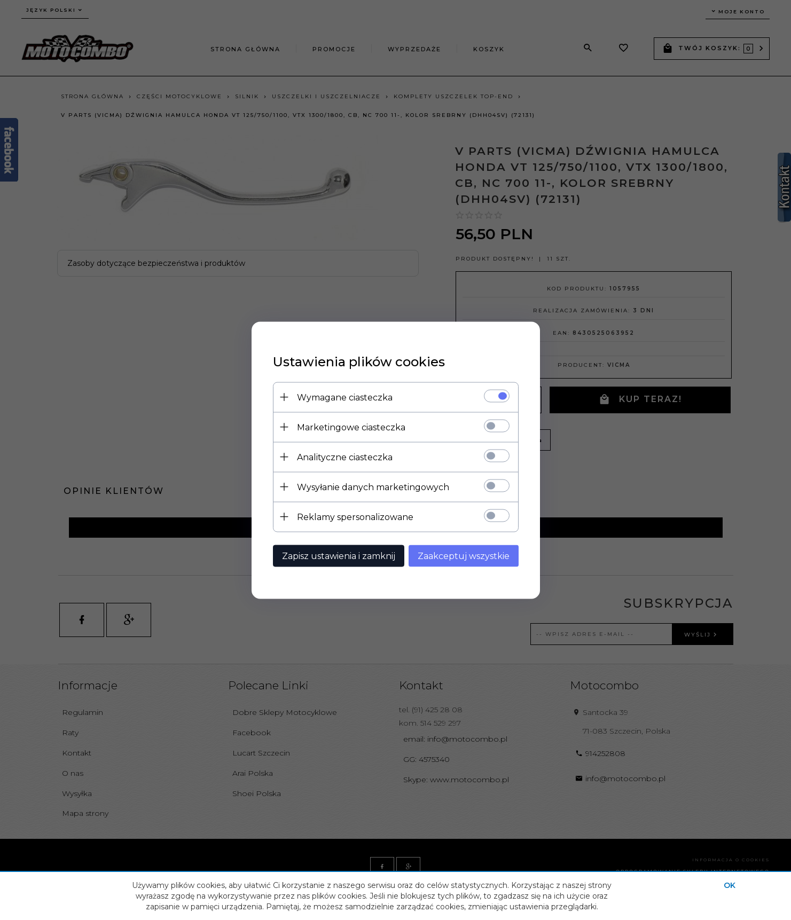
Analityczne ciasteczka (345, 457)
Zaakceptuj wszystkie (464, 556)
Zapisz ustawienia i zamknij (338, 556)
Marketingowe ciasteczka (351, 427)
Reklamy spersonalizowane (355, 517)
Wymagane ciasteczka (345, 397)
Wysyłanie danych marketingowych (373, 487)
